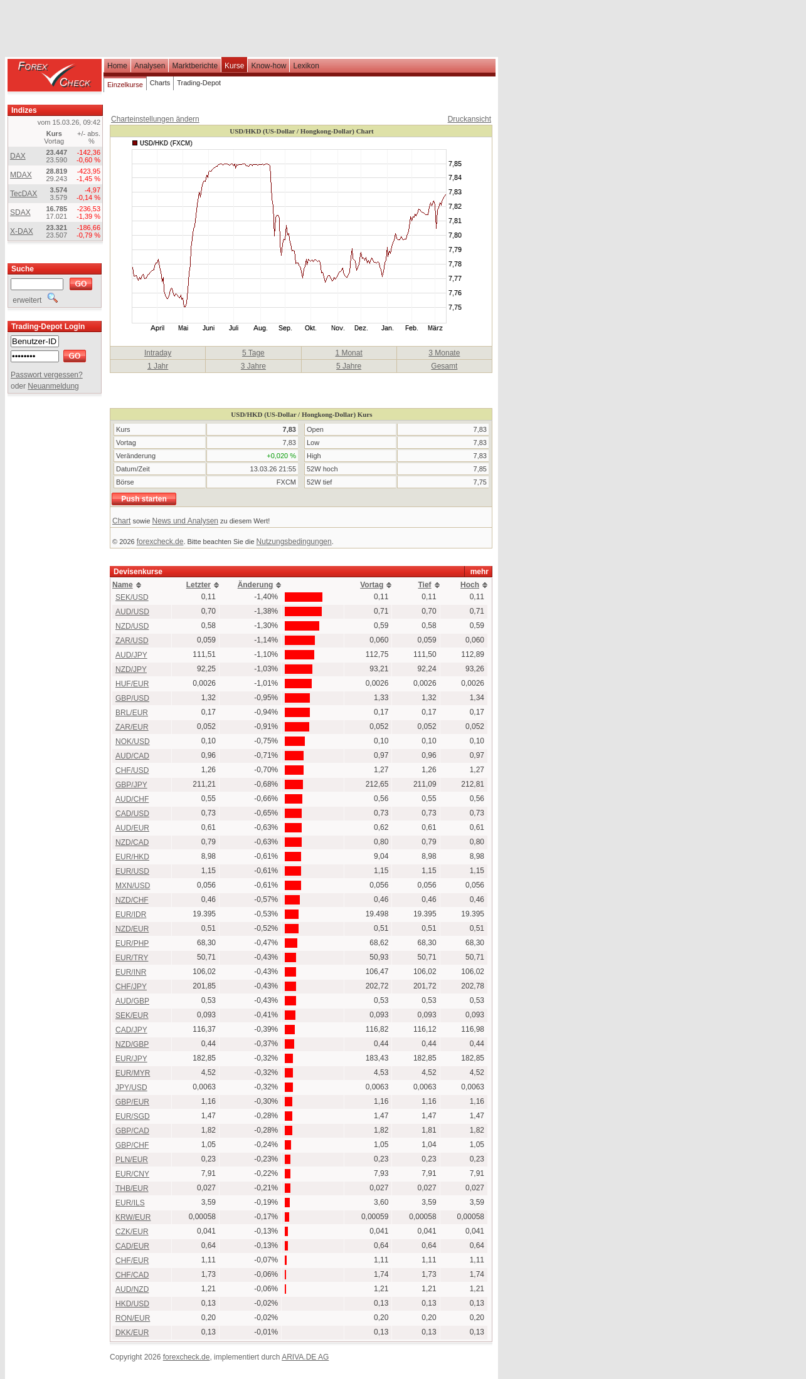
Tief (425, 584)
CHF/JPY (131, 986)
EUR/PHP (132, 943)
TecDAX (23, 193)
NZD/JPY (131, 669)
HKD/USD (132, 1303)
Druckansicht (469, 119)
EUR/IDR (130, 914)
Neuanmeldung (53, 386)
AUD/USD (132, 611)
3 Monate (444, 353)
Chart (121, 520)
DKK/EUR (132, 1332)
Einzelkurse (125, 84)
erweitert (34, 300)
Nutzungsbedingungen (294, 541)
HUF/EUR (132, 683)
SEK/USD (132, 597)
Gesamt (444, 366)
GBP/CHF (132, 1145)
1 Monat (348, 353)
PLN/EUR (131, 1159)
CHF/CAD (132, 1275)
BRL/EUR (131, 712)
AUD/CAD (132, 756)
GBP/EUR (132, 1102)
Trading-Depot (199, 83)
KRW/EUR (133, 1217)
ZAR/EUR (132, 727)
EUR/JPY (131, 1058)
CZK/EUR (132, 1231)
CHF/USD (132, 770)
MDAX (21, 174)
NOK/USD (132, 741)
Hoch (469, 584)
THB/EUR (132, 1188)
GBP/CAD (132, 1130)
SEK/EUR (132, 1015)
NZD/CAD (132, 842)
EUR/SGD (132, 1116)
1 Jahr (157, 366)
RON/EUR (132, 1318)
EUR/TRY (131, 957)
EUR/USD (132, 871)
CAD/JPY (131, 1029)
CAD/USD (132, 813)
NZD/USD (132, 626)
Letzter (198, 584)
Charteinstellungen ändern (155, 119)
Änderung (255, 584)
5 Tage (253, 353)
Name (122, 584)
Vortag (371, 584)
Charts (160, 83)
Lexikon (306, 65)
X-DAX (21, 231)
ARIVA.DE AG (305, 1357)
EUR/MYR (132, 1073)
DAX (18, 156)
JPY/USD (131, 1087)
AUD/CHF (132, 799)
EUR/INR (130, 972)
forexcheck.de (160, 541)
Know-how (268, 65)
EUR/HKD (132, 856)
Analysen (149, 65)
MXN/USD (132, 885)
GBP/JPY (131, 784)
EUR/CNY (132, 1174)
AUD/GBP (132, 1001)
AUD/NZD (132, 1289)
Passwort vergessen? (47, 374)
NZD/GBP (132, 1044)
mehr (479, 571)
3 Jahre (253, 366)
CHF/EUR (132, 1260)
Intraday (157, 353)
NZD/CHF (132, 900)
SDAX (20, 212)
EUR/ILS (130, 1202)
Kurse (234, 65)
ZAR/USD (132, 640)
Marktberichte (195, 65)
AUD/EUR (132, 828)
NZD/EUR (132, 929)
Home (117, 65)
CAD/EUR (132, 1246)
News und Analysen (185, 520)
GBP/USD (132, 698)
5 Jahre (348, 366)
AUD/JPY (131, 655)
